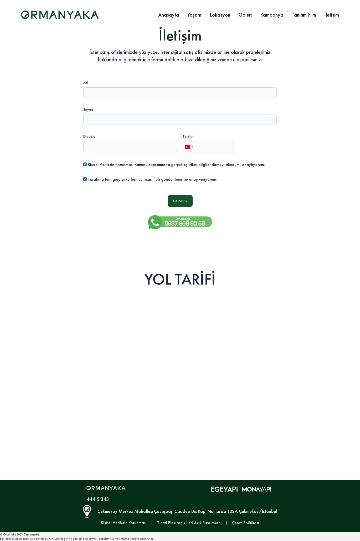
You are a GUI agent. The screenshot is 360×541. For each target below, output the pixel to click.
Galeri (245, 14)
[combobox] (189, 147)
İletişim (332, 14)
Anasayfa (168, 14)
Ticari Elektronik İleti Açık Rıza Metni (189, 522)
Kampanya (271, 14)
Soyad (88, 109)
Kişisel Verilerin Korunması (124, 522)
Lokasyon (220, 14)
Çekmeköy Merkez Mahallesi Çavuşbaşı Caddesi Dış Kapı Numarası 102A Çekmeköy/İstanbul (187, 511)
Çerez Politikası (245, 522)
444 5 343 (97, 499)
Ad (85, 82)
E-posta (89, 136)
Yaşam (194, 14)
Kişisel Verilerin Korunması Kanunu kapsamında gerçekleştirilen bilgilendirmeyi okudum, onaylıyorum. (176, 164)
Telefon (188, 136)
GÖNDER (180, 201)
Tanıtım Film (304, 14)
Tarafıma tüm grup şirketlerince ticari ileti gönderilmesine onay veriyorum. (152, 179)
